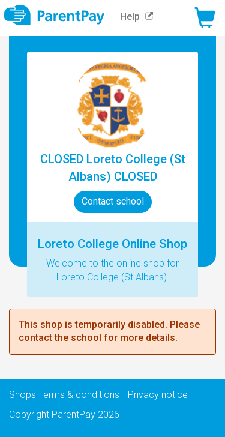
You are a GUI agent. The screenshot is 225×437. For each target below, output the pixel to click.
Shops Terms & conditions (64, 394)
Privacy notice (158, 394)
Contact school (113, 201)
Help (139, 16)
